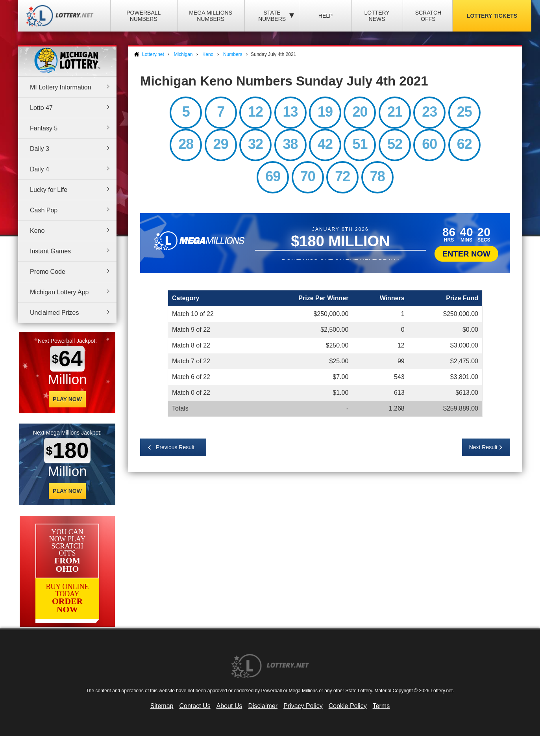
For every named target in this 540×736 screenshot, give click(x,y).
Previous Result (175, 447)
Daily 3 (39, 148)
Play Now (67, 399)
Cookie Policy (348, 706)
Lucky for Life (48, 189)
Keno (37, 230)
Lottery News (376, 15)
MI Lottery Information (60, 87)
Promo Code (47, 271)
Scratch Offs (428, 15)
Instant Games (50, 251)
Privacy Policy (303, 706)
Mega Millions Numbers (210, 15)
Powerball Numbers (143, 15)
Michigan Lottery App (59, 292)
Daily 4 (39, 169)
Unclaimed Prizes (54, 312)
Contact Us (195, 706)
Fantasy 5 (43, 128)
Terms (381, 706)
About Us (229, 706)
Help (325, 16)
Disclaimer (262, 706)
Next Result (483, 447)
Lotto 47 (41, 107)
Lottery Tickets (492, 16)
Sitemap (162, 706)
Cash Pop (43, 210)
